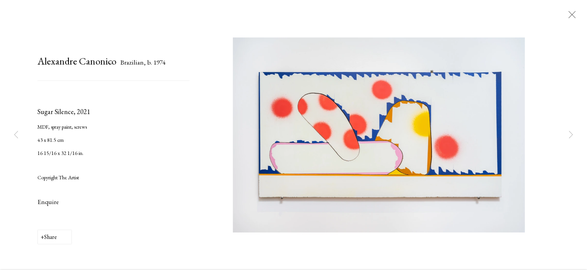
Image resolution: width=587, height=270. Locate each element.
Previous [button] (16, 135)
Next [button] (571, 135)
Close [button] (570, 16)
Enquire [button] (48, 203)
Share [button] (50, 238)
